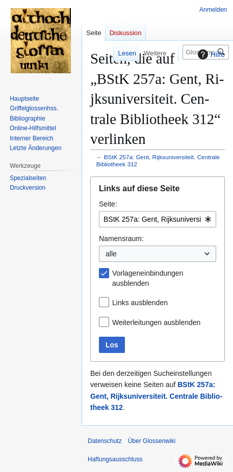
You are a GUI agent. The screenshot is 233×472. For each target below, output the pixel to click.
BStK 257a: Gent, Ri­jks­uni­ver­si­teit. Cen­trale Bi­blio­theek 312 (156, 395)
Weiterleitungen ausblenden (156, 322)
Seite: (108, 204)
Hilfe (210, 54)
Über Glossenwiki (151, 441)
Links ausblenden (140, 303)
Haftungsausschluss (115, 459)
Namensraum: (121, 238)
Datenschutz (105, 441)
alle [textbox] (111, 254)
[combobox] (157, 219)
